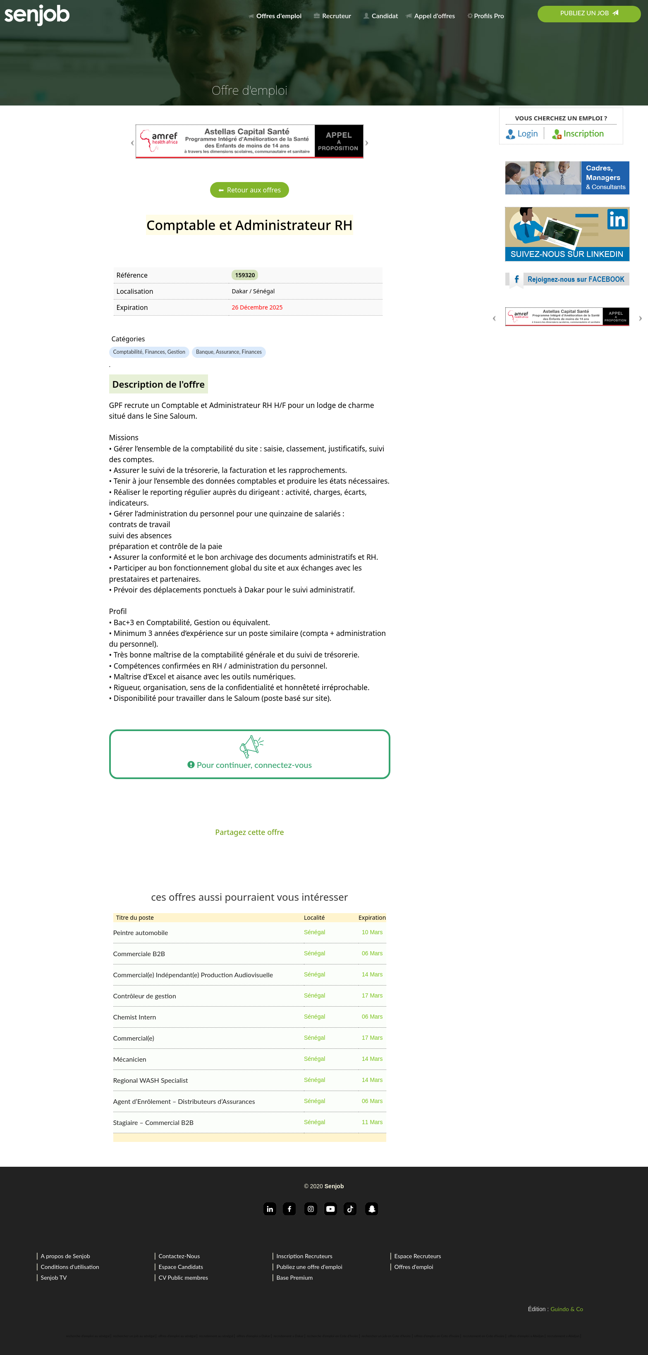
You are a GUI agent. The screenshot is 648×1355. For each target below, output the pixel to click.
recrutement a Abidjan (563, 1336)
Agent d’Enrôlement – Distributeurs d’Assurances (184, 1101)
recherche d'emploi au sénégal (88, 1336)
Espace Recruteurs (418, 1255)
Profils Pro (485, 15)
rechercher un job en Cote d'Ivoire (386, 1336)
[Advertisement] (567, 395)
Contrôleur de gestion (144, 996)
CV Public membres (183, 1277)
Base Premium (295, 1277)
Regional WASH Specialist (150, 1080)
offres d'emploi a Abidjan (525, 1336)
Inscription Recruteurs (304, 1255)
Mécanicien (129, 1059)
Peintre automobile (140, 932)
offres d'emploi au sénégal (177, 1336)
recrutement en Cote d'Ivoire (484, 1336)
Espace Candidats (181, 1266)
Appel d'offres (430, 15)
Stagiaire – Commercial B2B (153, 1122)
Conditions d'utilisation (70, 1266)
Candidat (380, 15)
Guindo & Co (566, 1308)
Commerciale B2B (139, 953)
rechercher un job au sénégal (134, 1336)
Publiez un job (589, 13)
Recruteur (332, 15)
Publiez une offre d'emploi (309, 1266)
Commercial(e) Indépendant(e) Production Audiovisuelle (193, 974)
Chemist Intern (134, 1017)
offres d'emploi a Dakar (253, 1336)
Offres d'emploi (414, 1266)
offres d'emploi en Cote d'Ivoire (436, 1336)
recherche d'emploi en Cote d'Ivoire (332, 1336)
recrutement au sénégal (216, 1336)
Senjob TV (54, 1277)
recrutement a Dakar (289, 1336)
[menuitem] (277, 14)
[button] (153, 141)
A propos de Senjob (65, 1255)
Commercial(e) (133, 1038)
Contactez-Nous (179, 1255)
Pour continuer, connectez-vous (249, 754)
